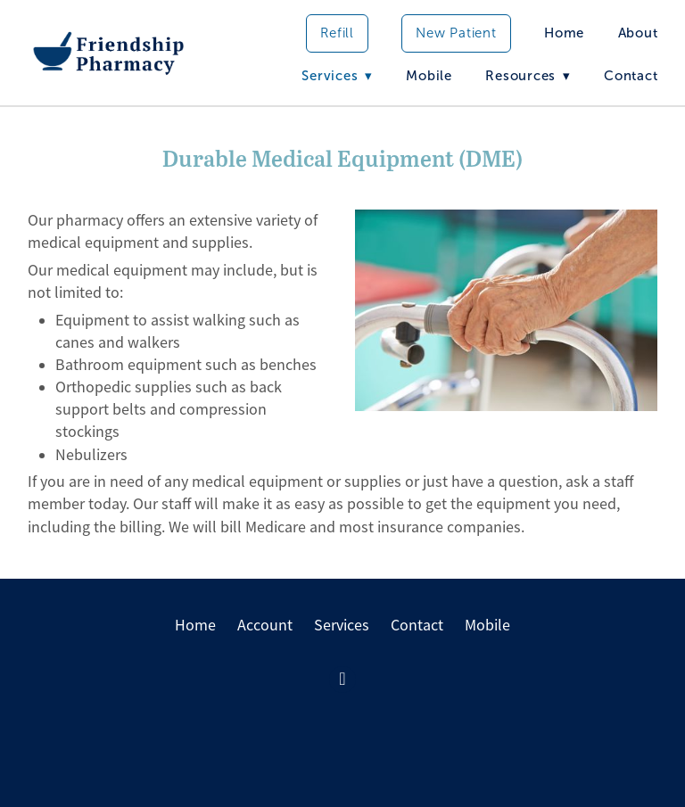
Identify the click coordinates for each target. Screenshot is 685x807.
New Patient (456, 33)
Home (564, 33)
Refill (337, 33)
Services (341, 625)
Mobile (429, 76)
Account (265, 625)
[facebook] (342, 679)
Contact (630, 76)
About (638, 33)
